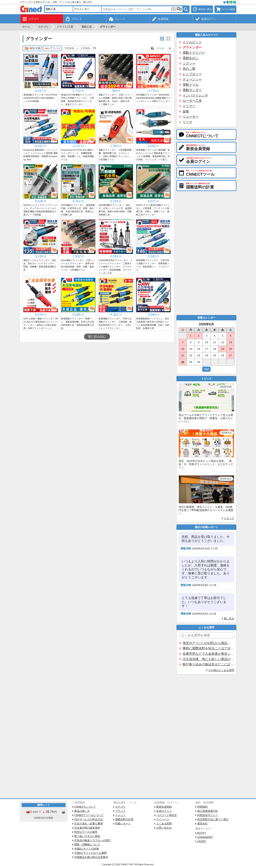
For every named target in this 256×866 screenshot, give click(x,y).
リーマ (187, 122)
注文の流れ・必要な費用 (88, 823)
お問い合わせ (164, 827)
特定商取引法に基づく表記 (212, 819)
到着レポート (123, 823)
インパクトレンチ (195, 95)
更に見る (229, 618)
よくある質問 (164, 823)
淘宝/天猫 (32, 48)
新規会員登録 (164, 806)
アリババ (52, 48)
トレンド (120, 815)
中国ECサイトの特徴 (86, 848)
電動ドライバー (194, 52)
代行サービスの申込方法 (88, 819)
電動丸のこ (191, 58)
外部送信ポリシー (207, 815)
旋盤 (186, 111)
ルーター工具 (192, 100)
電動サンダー (192, 90)
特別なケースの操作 (86, 831)
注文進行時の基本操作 (87, 827)
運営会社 (202, 823)
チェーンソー (192, 79)
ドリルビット (192, 42)
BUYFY (201, 832)
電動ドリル (191, 84)
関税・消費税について (87, 844)
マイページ (162, 819)
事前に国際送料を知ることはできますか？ (208, 648)
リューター (191, 116)
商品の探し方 (82, 810)
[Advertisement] (97, 373)
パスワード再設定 (166, 815)
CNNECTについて (85, 806)
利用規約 (202, 806)
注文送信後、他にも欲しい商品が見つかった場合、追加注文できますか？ (208, 659)
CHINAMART (205, 837)
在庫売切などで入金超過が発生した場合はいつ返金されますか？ (208, 653)
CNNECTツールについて (89, 815)
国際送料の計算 (124, 819)
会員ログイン (164, 810)
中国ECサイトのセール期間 (90, 852)
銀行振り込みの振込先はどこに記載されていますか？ (208, 664)
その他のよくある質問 (221, 670)
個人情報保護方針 (207, 810)
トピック (229, 518)
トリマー (189, 106)
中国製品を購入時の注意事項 (91, 857)
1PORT (201, 841)
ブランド (120, 810)
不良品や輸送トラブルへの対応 (92, 840)
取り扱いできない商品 (87, 836)
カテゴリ (120, 806)
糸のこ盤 (189, 68)
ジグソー (189, 63)
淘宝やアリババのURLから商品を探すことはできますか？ (208, 643)
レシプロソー (192, 74)
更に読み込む (97, 336)
